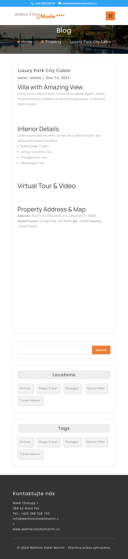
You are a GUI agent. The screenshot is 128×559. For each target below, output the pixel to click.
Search (101, 350)
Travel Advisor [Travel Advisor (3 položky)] (30, 400)
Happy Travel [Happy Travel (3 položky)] (48, 388)
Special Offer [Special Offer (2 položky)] (96, 388)
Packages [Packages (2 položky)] (72, 388)
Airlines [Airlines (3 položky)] (25, 388)
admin (35, 77)
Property (54, 41)
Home (26, 41)
